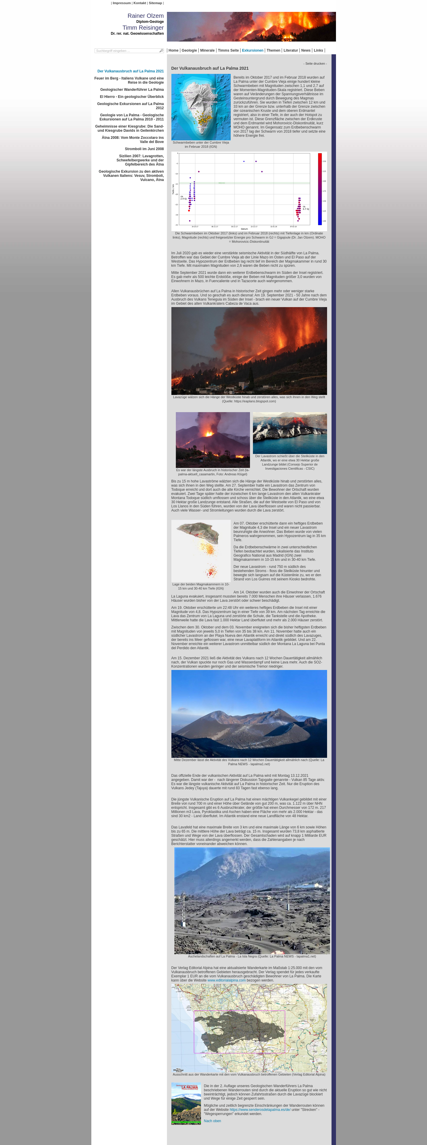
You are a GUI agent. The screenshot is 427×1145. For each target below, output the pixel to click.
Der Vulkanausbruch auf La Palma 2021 (131, 71)
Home (174, 50)
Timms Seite (228, 50)
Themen (273, 50)
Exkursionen (252, 50)
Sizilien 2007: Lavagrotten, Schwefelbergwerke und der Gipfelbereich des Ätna (140, 160)
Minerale (207, 50)
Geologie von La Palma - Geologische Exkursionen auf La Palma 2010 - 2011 (132, 117)
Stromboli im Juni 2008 (144, 149)
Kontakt (139, 3)
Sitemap (155, 3)
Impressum (122, 3)
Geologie (189, 50)
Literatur (290, 50)
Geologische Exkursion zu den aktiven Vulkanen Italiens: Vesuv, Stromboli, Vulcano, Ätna (131, 175)
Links (318, 50)
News (305, 50)
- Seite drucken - (315, 63)
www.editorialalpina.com (227, 980)
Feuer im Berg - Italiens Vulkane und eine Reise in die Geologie (129, 80)
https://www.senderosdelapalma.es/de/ (260, 1110)
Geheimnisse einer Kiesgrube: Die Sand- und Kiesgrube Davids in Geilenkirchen (129, 128)
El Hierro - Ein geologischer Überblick (132, 97)
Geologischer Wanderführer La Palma (132, 90)
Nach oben (212, 1121)
